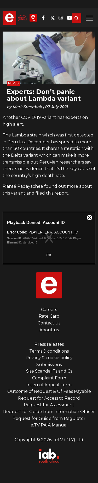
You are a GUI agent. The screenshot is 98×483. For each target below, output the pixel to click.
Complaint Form (49, 377)
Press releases (49, 344)
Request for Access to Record (49, 398)
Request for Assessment (49, 404)
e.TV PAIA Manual (49, 425)
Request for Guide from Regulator (49, 418)
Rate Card (49, 316)
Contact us (49, 323)
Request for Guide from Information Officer (49, 411)
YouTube (70, 17)
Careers (49, 309)
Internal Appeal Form (49, 384)
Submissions (49, 364)
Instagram (62, 17)
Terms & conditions (49, 351)
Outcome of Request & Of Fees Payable (49, 391)
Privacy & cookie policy (49, 357)
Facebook (45, 17)
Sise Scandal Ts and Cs (49, 371)
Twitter (53, 17)
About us (49, 329)
